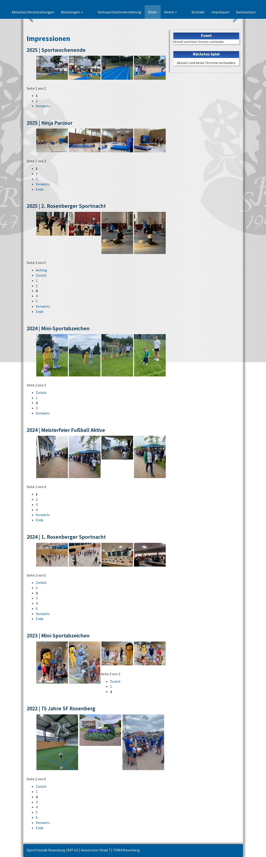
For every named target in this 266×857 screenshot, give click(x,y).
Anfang (41, 270)
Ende (39, 189)
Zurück (41, 275)
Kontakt (198, 12)
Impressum (220, 12)
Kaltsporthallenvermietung (127, 12)
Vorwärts (43, 106)
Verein (178, 12)
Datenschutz (246, 12)
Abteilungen (88, 12)
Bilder (160, 12)
